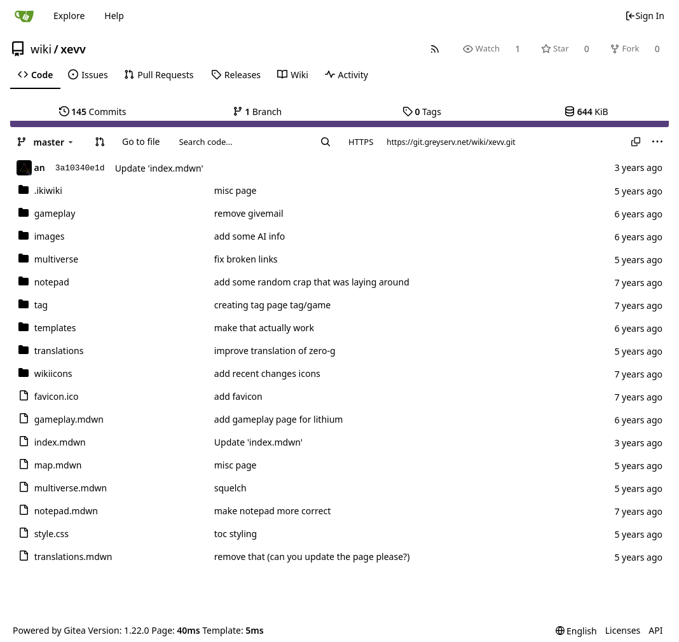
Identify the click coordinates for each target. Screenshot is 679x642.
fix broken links (246, 259)
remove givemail (249, 213)
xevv (73, 49)
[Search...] (325, 141)
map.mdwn (58, 465)
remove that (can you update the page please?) (312, 556)
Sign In (644, 16)
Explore (69, 16)
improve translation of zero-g (275, 351)
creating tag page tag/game (272, 305)
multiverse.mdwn (70, 488)
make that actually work (264, 328)
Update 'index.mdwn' (159, 168)
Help (114, 16)
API (655, 630)
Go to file (141, 141)
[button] (99, 141)
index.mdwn (60, 442)
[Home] (24, 15)
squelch (230, 488)
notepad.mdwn (66, 511)
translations (59, 351)
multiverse (56, 259)
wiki (41, 49)
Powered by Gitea (49, 630)
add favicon (238, 396)
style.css (51, 534)
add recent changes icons (267, 373)
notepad (51, 282)
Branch (257, 112)
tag (41, 305)
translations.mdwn (73, 556)
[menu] (657, 141)
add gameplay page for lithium (278, 419)
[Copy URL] (636, 141)
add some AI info (249, 236)
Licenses (623, 630)
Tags (421, 112)
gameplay (55, 213)
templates (55, 328)
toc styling (235, 534)
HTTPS (360, 141)
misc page (235, 190)
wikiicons (53, 373)
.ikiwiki (48, 190)
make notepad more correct (272, 511)
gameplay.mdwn (69, 419)
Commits (93, 112)
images (49, 236)
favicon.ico (56, 396)
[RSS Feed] (435, 48)
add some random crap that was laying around (311, 282)
